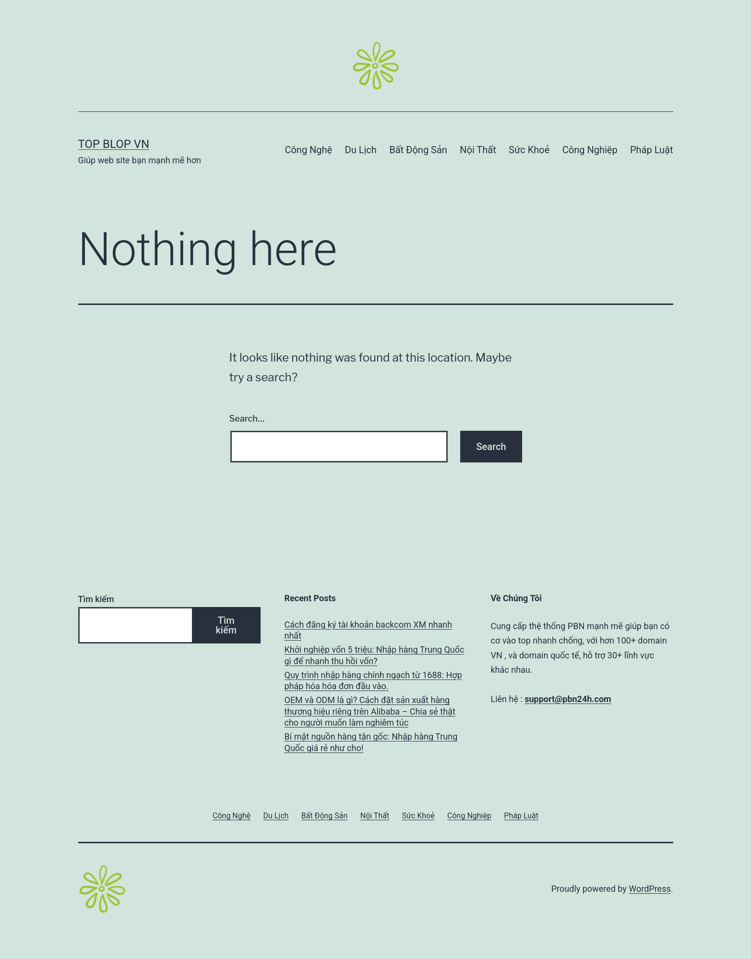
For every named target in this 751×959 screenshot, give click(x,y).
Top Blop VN (114, 144)
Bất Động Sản (418, 150)
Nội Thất (478, 150)
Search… (247, 418)
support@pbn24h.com (568, 699)
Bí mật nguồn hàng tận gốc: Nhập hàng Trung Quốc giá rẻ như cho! (371, 742)
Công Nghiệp (590, 150)
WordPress (649, 889)
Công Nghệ (308, 150)
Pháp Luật (651, 150)
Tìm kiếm (96, 599)
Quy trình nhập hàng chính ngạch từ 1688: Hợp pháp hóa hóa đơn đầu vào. (373, 680)
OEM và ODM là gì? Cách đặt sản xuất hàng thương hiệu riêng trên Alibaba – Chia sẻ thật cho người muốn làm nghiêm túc (370, 711)
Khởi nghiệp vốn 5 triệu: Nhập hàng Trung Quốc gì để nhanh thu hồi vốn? (375, 655)
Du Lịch (361, 150)
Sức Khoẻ (529, 150)
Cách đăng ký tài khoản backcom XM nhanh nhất (369, 630)
